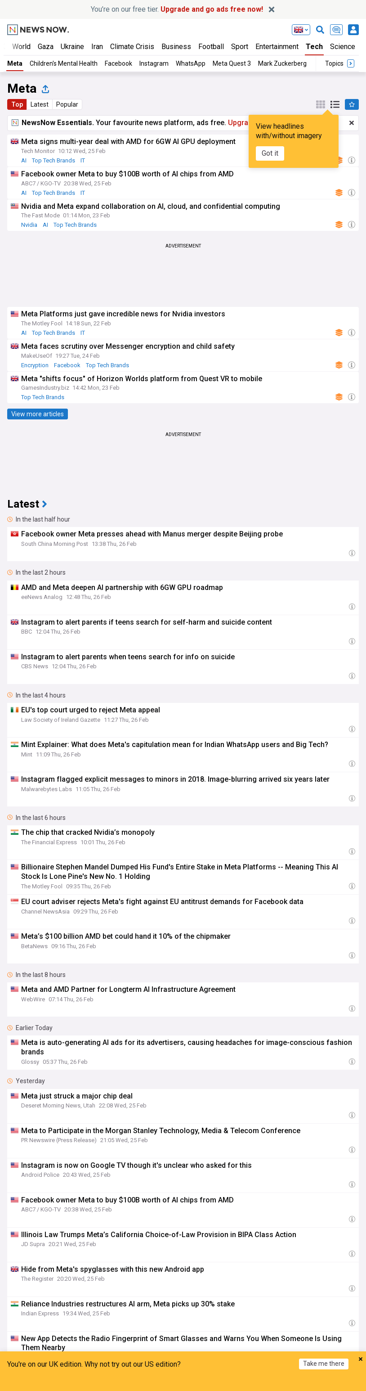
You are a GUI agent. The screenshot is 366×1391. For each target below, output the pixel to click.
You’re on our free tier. (177, 9)
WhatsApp (190, 63)
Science (342, 46)
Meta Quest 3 (232, 63)
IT (82, 160)
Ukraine (72, 46)
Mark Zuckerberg (282, 63)
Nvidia (29, 224)
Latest (40, 104)
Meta (14, 63)
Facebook (118, 63)
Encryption (35, 365)
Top (17, 104)
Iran (97, 46)
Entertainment (277, 46)
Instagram (154, 63)
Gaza (46, 46)
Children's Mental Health (64, 63)
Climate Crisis (132, 46)
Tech (314, 46)
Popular (67, 104)
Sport (239, 46)
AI (24, 160)
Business (176, 46)
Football (211, 46)
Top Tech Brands (53, 160)
